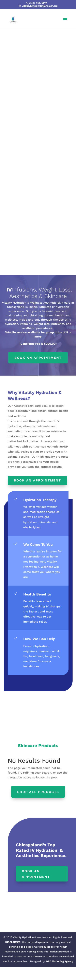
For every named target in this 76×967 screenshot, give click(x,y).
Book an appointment (38, 358)
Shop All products (38, 792)
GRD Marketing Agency (59, 961)
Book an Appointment (37, 480)
